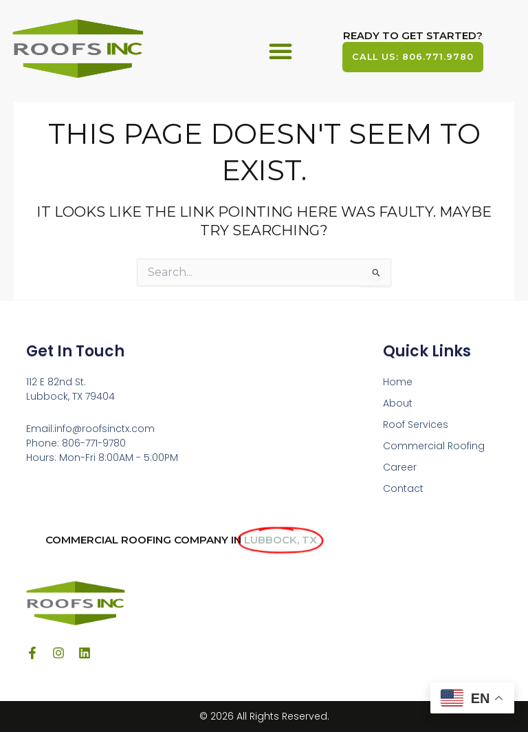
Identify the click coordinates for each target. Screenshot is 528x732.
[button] (280, 50)
